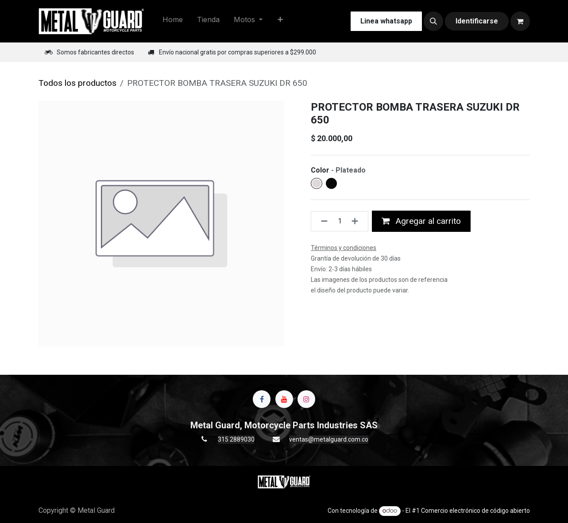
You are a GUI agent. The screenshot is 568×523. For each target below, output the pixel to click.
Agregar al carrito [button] (421, 221)
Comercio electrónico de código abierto (475, 510)
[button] (433, 21)
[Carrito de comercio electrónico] (520, 21)
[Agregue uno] (357, 221)
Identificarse (477, 21)
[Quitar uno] (321, 221)
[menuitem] (172, 21)
